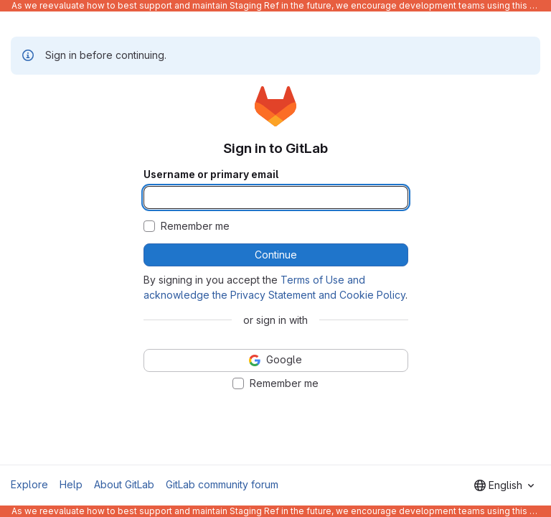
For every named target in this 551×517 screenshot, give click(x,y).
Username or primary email (210, 174)
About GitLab (124, 484)
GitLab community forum (222, 484)
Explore (29, 484)
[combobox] (504, 485)
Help (71, 484)
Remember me (195, 226)
